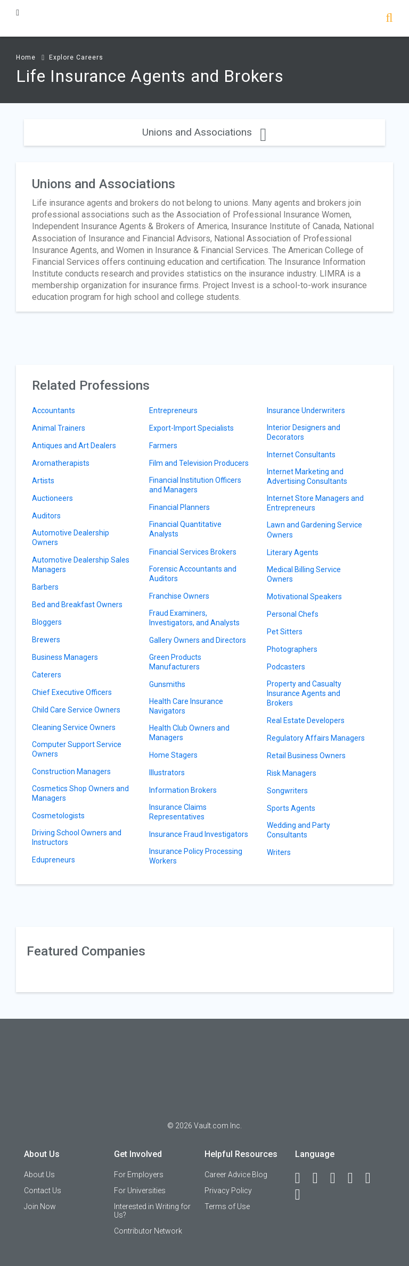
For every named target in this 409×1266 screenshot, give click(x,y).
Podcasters (286, 667)
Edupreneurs (53, 860)
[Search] (389, 19)
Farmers (163, 445)
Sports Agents (291, 808)
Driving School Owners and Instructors (76, 837)
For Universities (140, 1190)
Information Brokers (183, 790)
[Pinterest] (372, 1178)
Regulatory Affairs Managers (316, 738)
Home (26, 57)
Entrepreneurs (173, 410)
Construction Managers (71, 771)
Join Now (40, 1206)
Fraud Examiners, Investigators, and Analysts (194, 618)
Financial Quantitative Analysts (185, 529)
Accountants (53, 410)
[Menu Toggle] (17, 12)
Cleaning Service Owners (74, 727)
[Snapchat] (302, 1195)
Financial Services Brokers (192, 552)
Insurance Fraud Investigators (198, 834)
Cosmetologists (58, 815)
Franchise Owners (179, 596)
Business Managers (65, 657)
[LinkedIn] (320, 1178)
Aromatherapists (60, 463)
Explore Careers (76, 57)
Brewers (46, 639)
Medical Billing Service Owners (304, 574)
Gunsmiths (167, 684)
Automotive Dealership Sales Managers (80, 565)
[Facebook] (302, 1178)
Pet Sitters (284, 631)
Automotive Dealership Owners (70, 538)
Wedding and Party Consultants (298, 830)
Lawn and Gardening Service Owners (314, 530)
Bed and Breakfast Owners (77, 604)
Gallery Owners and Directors (197, 640)
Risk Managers (291, 773)
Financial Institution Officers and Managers (195, 485)
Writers (279, 852)
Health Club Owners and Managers (189, 733)
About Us (39, 1174)
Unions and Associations (204, 132)
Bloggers (47, 622)
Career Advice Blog (235, 1174)
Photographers (292, 649)
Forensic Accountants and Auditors (192, 574)
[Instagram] (355, 1178)
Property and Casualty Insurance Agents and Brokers (304, 693)
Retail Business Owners (306, 755)
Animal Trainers (58, 428)
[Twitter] (337, 1178)
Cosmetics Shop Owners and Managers (80, 793)
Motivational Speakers (304, 596)
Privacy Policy (228, 1190)
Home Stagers (173, 755)
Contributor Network (148, 1231)
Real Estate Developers (306, 720)
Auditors (46, 516)
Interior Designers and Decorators (303, 432)
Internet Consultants (301, 454)
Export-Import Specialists (191, 428)
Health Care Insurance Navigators (186, 706)
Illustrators (167, 772)
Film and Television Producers (199, 463)
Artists (43, 480)
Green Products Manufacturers (175, 662)
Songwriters (287, 790)
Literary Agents (292, 552)
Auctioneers (52, 498)
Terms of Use (227, 1206)
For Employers (138, 1174)
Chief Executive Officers (72, 692)
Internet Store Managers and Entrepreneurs (315, 503)
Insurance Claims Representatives (178, 812)
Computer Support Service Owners (76, 749)
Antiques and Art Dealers (74, 445)
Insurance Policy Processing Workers (195, 856)
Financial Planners (179, 507)
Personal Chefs (292, 614)
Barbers (45, 587)
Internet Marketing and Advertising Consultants (307, 476)
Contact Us (42, 1190)
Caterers (46, 674)
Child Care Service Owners (76, 710)
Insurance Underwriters (306, 410)
